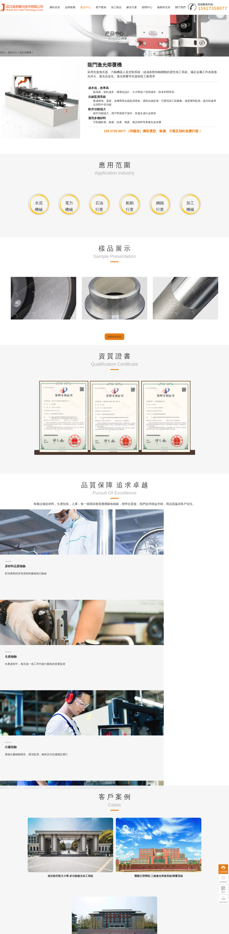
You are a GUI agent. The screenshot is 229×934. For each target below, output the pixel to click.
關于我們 (180, 7)
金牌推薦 (70, 7)
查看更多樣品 (114, 499)
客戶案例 (101, 7)
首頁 (2, 52)
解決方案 (131, 7)
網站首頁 (55, 7)
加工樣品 (116, 7)
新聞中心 (147, 7)
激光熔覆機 (25, 52)
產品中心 (85, 7)
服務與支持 (163, 7)
